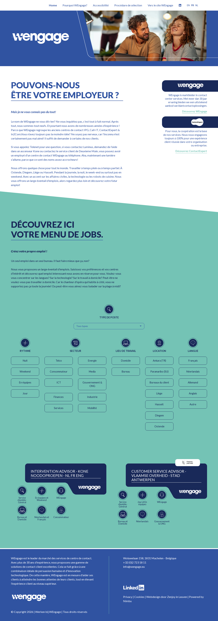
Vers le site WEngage (160, 5)
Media (92, 371)
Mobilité (92, 408)
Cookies (139, 596)
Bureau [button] (126, 371)
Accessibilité (101, 5)
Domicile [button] (126, 360)
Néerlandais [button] (193, 371)
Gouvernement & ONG (92, 384)
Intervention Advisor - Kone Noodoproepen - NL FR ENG (59, 473)
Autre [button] (193, 404)
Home (53, 5)
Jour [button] (25, 393)
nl (196, 5)
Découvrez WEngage (194, 111)
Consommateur (58, 371)
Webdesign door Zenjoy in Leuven (166, 596)
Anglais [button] (193, 393)
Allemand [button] (193, 382)
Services (58, 408)
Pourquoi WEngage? (75, 5)
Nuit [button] (25, 360)
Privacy (127, 596)
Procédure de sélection (128, 5)
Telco (59, 360)
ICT (59, 382)
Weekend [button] (25, 371)
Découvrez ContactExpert (191, 151)
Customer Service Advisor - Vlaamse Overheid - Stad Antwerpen (158, 475)
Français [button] (193, 360)
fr (192, 5)
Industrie (92, 396)
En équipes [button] (25, 382)
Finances (59, 396)
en (188, 5)
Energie (92, 360)
